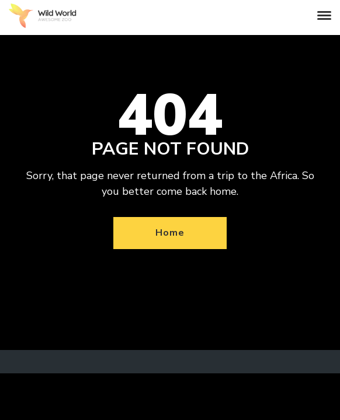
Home (169, 232)
